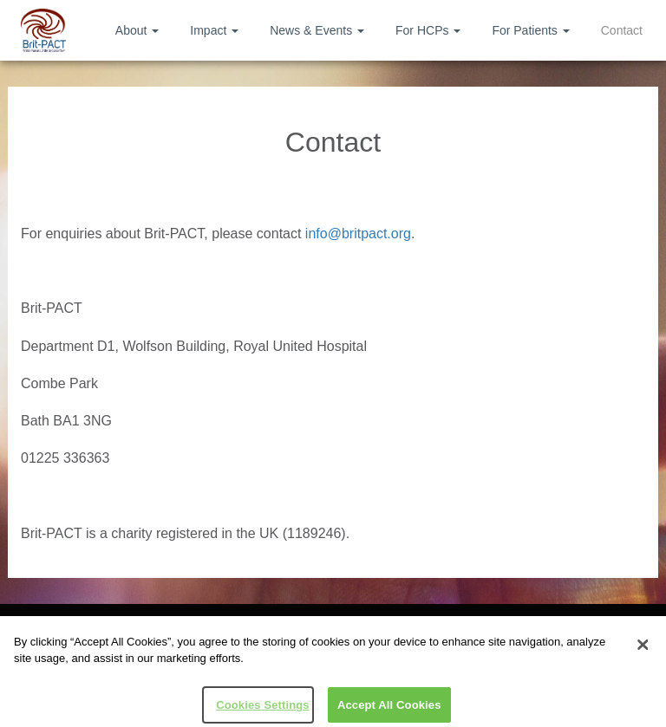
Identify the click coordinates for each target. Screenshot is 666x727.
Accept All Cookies (389, 708)
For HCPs (427, 30)
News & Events (317, 30)
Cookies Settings (263, 708)
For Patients (530, 30)
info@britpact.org (358, 233)
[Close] (642, 648)
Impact (214, 30)
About (137, 30)
